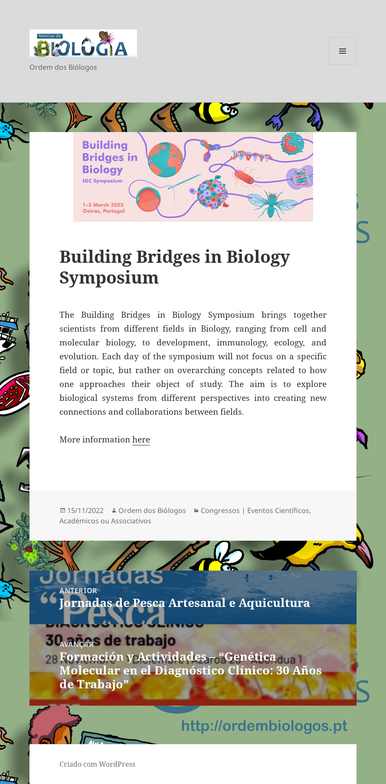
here (141, 439)
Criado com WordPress (97, 764)
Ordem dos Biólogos (152, 510)
